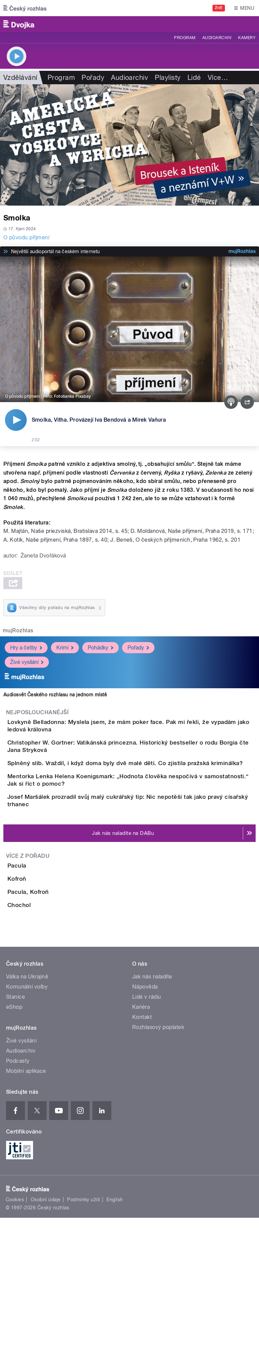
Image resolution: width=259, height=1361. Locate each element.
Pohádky (100, 647)
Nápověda (145, 1130)
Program (184, 37)
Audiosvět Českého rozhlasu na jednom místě (55, 694)
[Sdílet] (247, 402)
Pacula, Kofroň (55, 996)
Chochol (46, 1029)
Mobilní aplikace (26, 1214)
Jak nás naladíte (152, 1120)
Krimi (65, 647)
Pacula (43, 932)
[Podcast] (231, 402)
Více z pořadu (28, 922)
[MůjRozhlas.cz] (242, 251)
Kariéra (141, 1150)
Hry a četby (26, 647)
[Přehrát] (16, 420)
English (115, 1342)
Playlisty (167, 77)
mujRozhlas (18, 630)
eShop (14, 1150)
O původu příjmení (26, 237)
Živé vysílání (27, 662)
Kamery (247, 37)
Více (218, 77)
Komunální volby (27, 1130)
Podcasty (18, 1204)
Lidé (194, 77)
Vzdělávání (20, 77)
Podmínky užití (83, 1342)
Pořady (93, 77)
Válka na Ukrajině (27, 1120)
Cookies (15, 1342)
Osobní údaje (46, 1342)
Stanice (15, 1140)
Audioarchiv (216, 37)
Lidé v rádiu (146, 1140)
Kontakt (142, 1160)
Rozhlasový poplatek (158, 1170)
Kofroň (43, 964)
